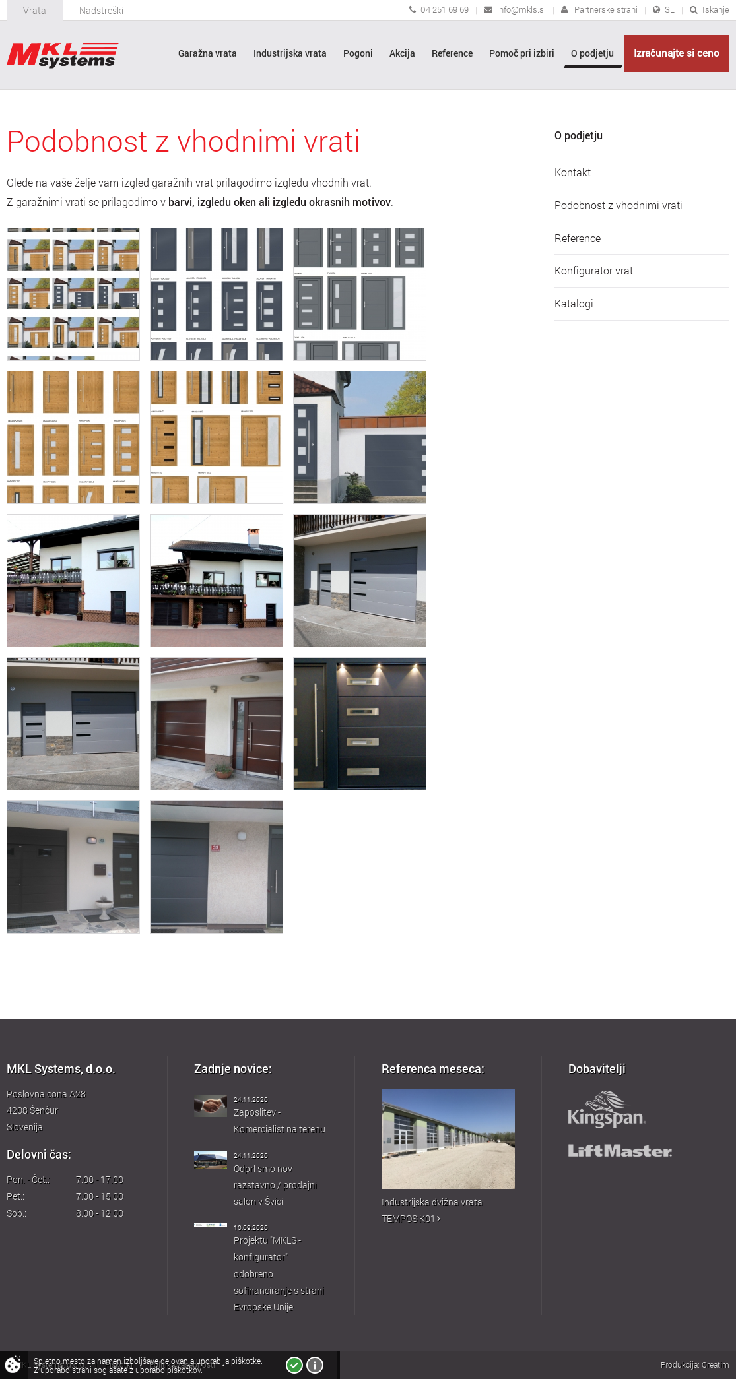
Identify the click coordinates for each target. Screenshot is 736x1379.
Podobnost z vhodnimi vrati (618, 205)
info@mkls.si (521, 9)
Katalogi (573, 303)
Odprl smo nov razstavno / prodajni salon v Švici (275, 1184)
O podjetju (578, 135)
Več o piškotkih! (314, 1365)
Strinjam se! (294, 1365)
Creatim (715, 1364)
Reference (577, 238)
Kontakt (572, 172)
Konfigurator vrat (593, 270)
